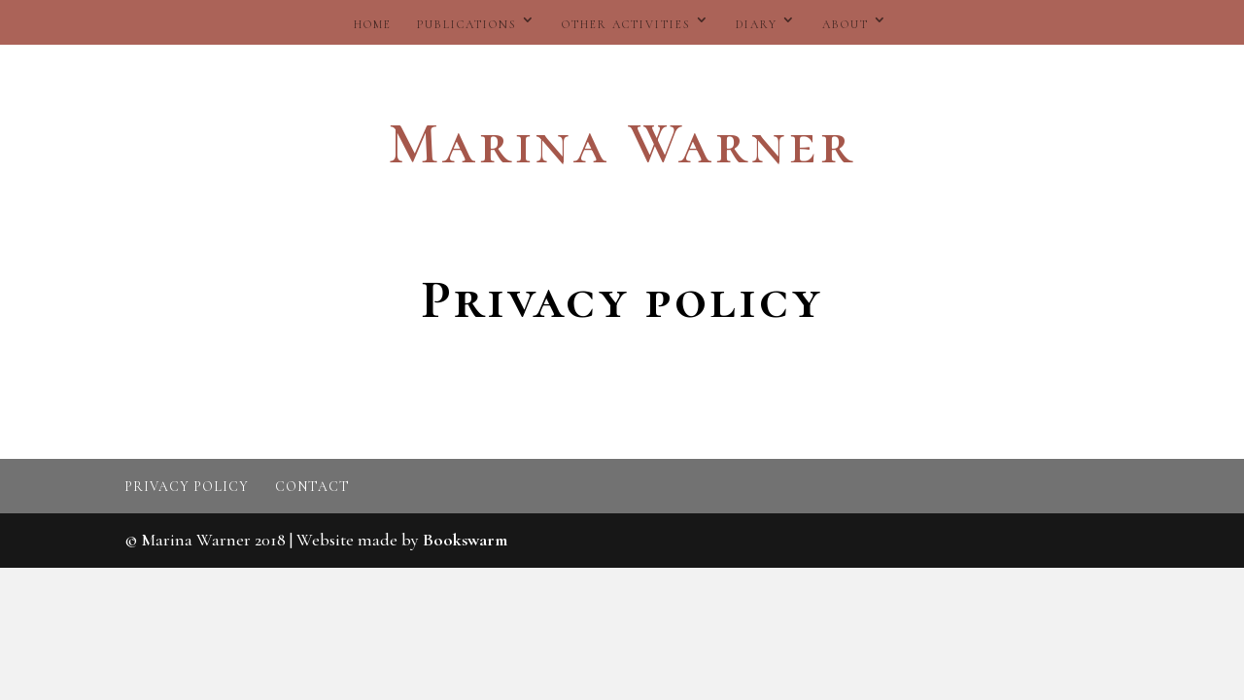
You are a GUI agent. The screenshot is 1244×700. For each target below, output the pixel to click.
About (845, 24)
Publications (467, 24)
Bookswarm (465, 539)
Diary (757, 24)
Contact (312, 486)
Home (373, 24)
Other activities (626, 24)
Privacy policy (186, 486)
